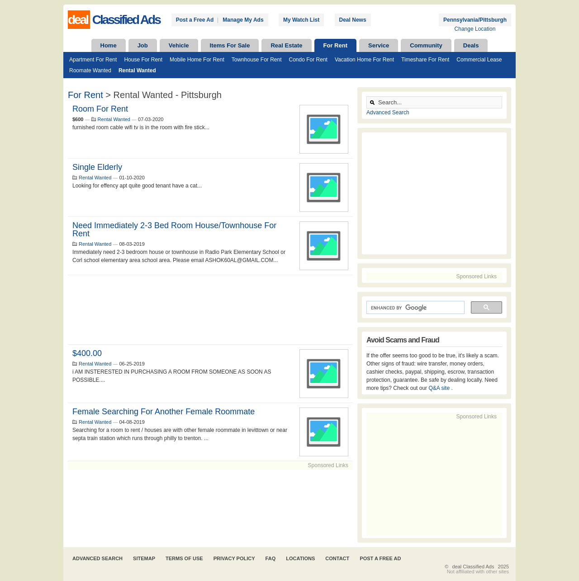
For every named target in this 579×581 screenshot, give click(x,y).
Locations (300, 558)
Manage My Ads (243, 20)
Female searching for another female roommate (163, 411)
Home (108, 45)
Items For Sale (230, 45)
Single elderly (97, 167)
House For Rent (143, 59)
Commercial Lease (479, 59)
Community (426, 45)
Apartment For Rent (93, 59)
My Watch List (301, 20)
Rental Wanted (137, 70)
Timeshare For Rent (425, 59)
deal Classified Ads (473, 566)
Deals (471, 45)
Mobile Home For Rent (197, 59)
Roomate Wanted (90, 70)
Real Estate (286, 45)
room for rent (100, 108)
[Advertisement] (210, 310)
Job (143, 45)
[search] (414, 308)
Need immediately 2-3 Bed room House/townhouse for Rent (174, 229)
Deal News (352, 20)
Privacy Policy (234, 558)
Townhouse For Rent (257, 59)
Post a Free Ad (195, 20)
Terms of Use (184, 558)
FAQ (271, 558)
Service (378, 45)
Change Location (475, 29)
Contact (337, 558)
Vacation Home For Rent (364, 59)
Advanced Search (387, 112)
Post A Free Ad (380, 558)
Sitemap (144, 558)
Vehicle (179, 45)
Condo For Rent (308, 59)
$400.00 (87, 353)
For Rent (335, 45)
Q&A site (439, 388)
